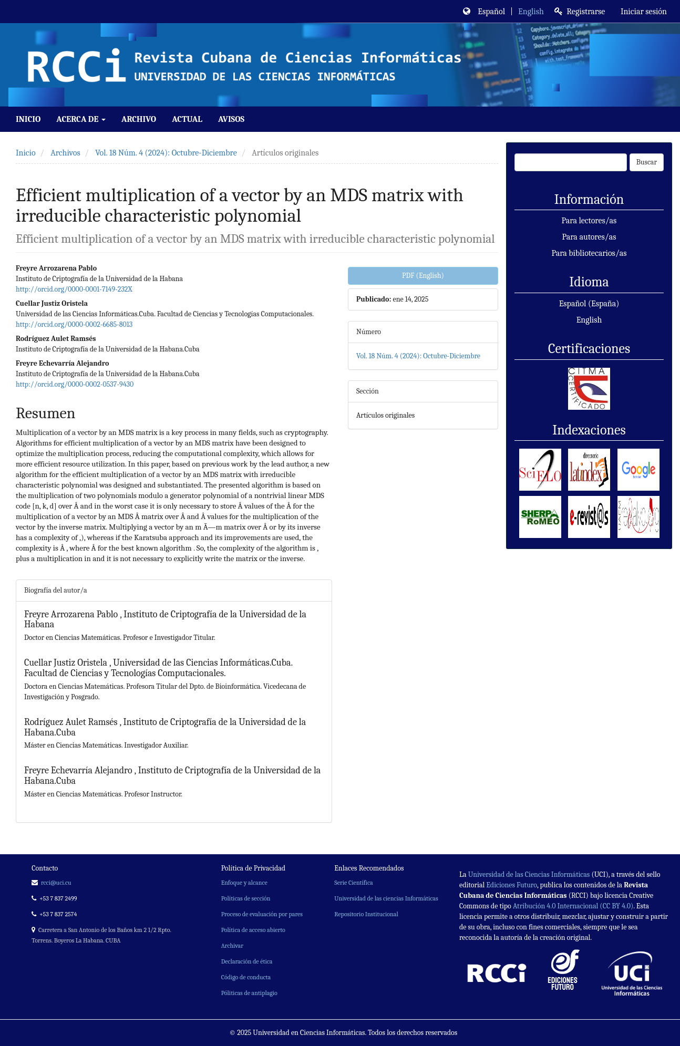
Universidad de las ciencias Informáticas (386, 898)
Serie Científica (353, 882)
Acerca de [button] (81, 119)
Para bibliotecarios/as (588, 253)
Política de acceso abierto (253, 930)
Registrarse (579, 11)
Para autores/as (589, 237)
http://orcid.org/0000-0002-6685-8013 (74, 324)
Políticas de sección (246, 898)
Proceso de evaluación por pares (262, 914)
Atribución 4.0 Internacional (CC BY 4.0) (573, 906)
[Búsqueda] (570, 162)
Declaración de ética (247, 961)
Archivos (65, 153)
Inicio (28, 119)
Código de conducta (246, 977)
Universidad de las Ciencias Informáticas (529, 874)
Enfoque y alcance (244, 882)
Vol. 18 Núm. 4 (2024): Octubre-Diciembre (166, 153)
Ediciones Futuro (511, 885)
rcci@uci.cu (56, 882)
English (531, 11)
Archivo (138, 119)
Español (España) (589, 303)
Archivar (232, 945)
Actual (187, 119)
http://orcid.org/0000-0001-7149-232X (74, 289)
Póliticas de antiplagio (249, 993)
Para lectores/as (589, 220)
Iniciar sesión (643, 11)
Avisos (231, 119)
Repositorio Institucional (366, 914)
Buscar (646, 162)
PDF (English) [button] (423, 275)
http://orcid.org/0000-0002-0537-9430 (74, 384)
